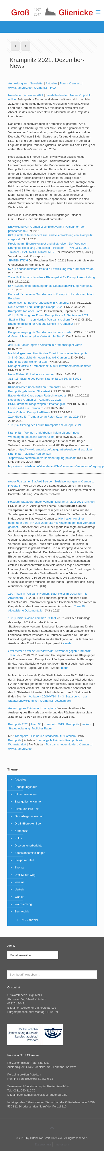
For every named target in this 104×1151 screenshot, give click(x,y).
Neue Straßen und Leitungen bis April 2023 (35, 307)
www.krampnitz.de (19, 87)
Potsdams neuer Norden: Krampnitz (69, 744)
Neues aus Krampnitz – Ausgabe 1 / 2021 (34, 399)
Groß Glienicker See (28, 823)
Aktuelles (51, 83)
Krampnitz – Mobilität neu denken (29, 453)
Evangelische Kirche (28, 801)
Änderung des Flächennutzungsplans (32, 708)
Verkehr (87, 724)
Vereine (19, 882)
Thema (19, 867)
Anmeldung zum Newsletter (25, 83)
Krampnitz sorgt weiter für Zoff (27, 361)
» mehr (67, 643)
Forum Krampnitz (71, 83)
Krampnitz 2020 (18, 724)
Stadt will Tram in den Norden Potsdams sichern (39, 319)
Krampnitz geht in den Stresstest (29, 391)
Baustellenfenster (56, 95)
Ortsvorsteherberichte (28, 845)
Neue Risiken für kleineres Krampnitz (32, 374)
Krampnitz (72, 724)
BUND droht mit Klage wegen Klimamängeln (36, 404)
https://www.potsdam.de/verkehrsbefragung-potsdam (43, 458)
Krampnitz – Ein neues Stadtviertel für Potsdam (45, 736)
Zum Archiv (22, 911)
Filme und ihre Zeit (27, 808)
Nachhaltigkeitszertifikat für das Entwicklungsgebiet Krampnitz (47, 353)
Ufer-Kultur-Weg (25, 874)
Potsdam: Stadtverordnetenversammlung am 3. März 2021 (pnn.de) (51, 501)
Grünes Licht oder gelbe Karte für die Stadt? (36, 336)
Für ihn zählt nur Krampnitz (25, 408)
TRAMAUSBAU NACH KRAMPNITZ (31, 252)
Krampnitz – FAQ (45, 87)
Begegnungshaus (26, 787)
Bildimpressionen (26, 794)
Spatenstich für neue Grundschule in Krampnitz (38, 302)
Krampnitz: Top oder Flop (24, 311)
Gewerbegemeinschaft (29, 816)
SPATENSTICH (18, 260)
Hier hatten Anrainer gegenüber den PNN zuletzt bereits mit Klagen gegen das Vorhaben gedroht (51, 523)
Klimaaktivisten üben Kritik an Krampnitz (34, 387)
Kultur (18, 838)
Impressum (62, 1144)
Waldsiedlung (23, 904)
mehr (64, 667)
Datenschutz (43, 1144)
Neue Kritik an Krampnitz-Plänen (29, 412)
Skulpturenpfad (24, 860)
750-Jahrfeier (29, 920)
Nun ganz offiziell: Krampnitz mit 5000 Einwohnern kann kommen (50, 366)
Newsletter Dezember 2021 (25, 95)
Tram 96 (36, 724)
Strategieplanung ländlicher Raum (30, 728)
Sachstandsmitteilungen (30, 852)
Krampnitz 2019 (54, 724)
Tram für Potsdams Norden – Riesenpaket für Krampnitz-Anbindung (51, 277)
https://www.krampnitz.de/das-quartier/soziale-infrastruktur (55, 449)
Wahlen (19, 896)
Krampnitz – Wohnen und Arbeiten (30, 432)
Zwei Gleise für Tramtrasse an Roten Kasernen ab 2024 (44, 416)
